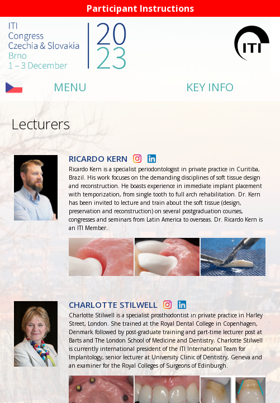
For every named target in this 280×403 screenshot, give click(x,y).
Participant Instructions (140, 8)
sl (9, 87)
